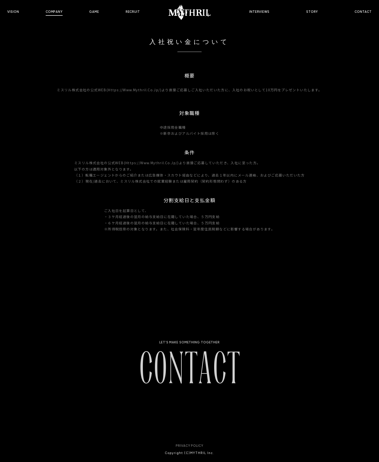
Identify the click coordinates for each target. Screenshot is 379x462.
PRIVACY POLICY (189, 446)
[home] (189, 12)
